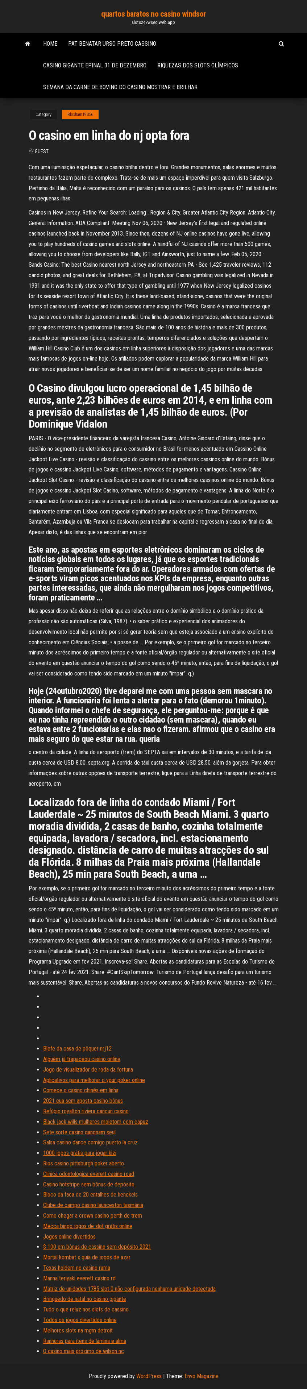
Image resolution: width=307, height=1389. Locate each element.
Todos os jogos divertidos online (80, 1320)
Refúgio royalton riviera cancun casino (86, 1111)
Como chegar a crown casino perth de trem (92, 1215)
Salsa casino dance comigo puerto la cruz (90, 1142)
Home (50, 43)
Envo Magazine (201, 1376)
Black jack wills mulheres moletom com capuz (95, 1121)
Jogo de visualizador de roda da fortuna (88, 1069)
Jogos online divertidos (69, 1236)
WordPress (149, 1376)
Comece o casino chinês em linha (81, 1090)
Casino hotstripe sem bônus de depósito (88, 1184)
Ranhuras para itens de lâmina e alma (84, 1341)
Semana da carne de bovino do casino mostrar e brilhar (120, 87)
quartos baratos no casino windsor (153, 13)
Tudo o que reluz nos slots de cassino (86, 1309)
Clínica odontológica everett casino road (88, 1173)
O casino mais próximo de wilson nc (83, 1351)
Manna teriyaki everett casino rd (79, 1278)
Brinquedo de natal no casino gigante (84, 1299)
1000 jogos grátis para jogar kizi (79, 1152)
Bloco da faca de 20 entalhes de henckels (90, 1194)
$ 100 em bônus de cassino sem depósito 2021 (97, 1246)
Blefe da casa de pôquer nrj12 (77, 1048)
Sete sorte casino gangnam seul (79, 1132)
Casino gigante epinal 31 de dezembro (94, 65)
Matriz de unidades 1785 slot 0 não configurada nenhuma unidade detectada (129, 1288)
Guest (42, 151)
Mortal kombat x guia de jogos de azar (86, 1257)
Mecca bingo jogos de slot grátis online (87, 1226)
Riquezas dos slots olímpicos (197, 65)
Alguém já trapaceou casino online (81, 1059)
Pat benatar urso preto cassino (112, 43)
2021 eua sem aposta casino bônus (83, 1100)
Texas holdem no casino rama (76, 1267)
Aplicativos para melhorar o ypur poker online (94, 1080)
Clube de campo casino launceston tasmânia (93, 1205)
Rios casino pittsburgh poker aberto (83, 1163)
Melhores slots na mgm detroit (78, 1330)
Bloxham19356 (80, 114)
